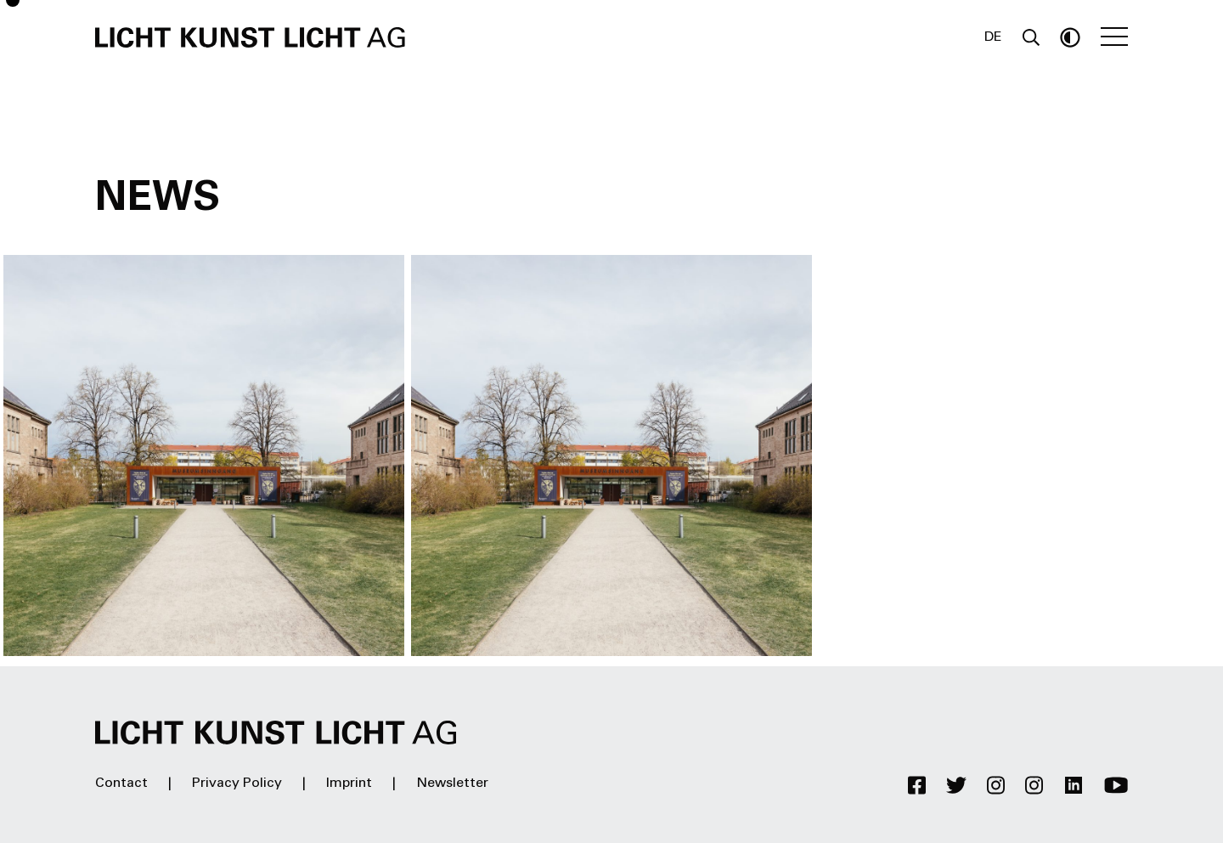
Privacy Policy (237, 783)
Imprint (349, 783)
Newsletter (452, 783)
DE (993, 37)
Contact (121, 783)
